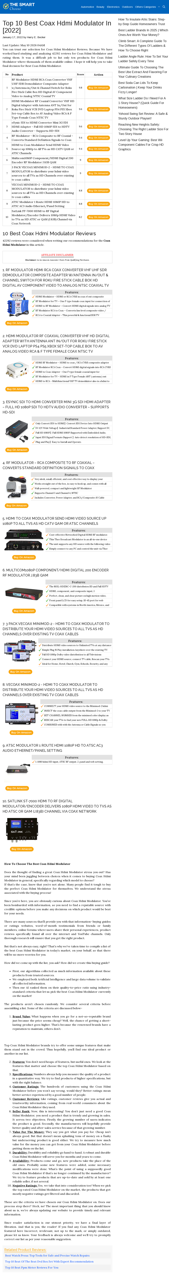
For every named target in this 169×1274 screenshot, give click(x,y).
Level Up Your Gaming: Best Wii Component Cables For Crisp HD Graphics (141, 144)
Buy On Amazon (98, 87)
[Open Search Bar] (163, 7)
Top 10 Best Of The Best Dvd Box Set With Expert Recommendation (49, 1261)
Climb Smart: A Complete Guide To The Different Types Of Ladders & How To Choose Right (142, 45)
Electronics (113, 6)
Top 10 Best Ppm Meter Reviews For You (31, 1267)
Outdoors (127, 6)
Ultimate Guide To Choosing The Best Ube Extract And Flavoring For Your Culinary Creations (142, 72)
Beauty (100, 6)
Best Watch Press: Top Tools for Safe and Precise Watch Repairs (47, 1255)
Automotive (87, 6)
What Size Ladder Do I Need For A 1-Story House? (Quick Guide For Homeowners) (142, 103)
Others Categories (148, 7)
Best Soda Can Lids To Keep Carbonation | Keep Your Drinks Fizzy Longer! (140, 87)
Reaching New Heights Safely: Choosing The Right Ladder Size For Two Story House (143, 129)
